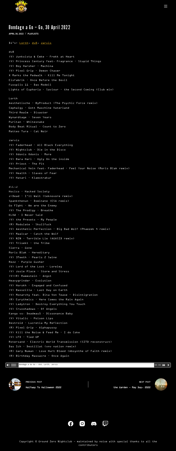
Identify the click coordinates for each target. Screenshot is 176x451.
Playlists (33, 34)
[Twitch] (105, 423)
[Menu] (165, 6)
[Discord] (93, 423)
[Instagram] (82, 423)
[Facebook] (70, 423)
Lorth (23, 42)
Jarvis (46, 42)
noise (103, 441)
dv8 (34, 42)
